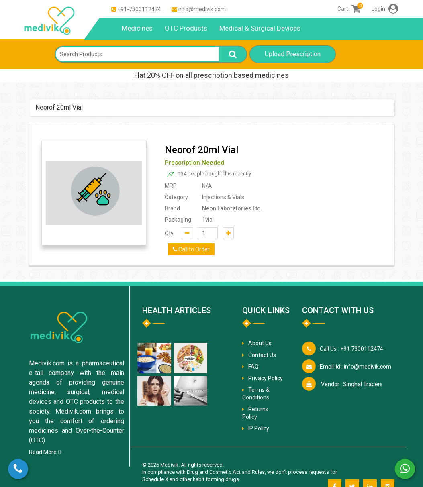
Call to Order (191, 249)
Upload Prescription (293, 54)
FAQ (253, 366)
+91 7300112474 (351, 349)
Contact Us (262, 355)
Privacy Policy (265, 378)
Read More (45, 452)
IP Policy (258, 428)
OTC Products (186, 28)
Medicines (137, 28)
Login (385, 9)
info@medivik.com (202, 9)
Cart (348, 9)
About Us (260, 343)
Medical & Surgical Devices (259, 28)
